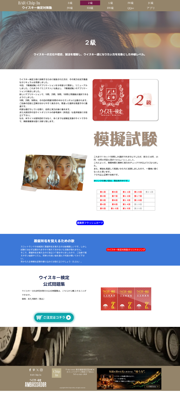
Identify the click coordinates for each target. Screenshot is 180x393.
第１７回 (138, 196)
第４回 (103, 204)
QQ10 (131, 8)
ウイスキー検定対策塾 (37, 7)
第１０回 (114, 208)
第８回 (115, 200)
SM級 (90, 8)
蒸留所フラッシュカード (90, 222)
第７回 (115, 196)
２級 (90, 2)
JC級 (151, 2)
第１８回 (138, 200)
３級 (69, 2)
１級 (110, 2)
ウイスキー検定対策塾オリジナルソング (126, 250)
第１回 (103, 192)
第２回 (103, 196)
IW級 (131, 2)
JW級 (70, 8)
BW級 (110, 8)
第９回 (115, 204)
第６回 (115, 192)
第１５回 (126, 208)
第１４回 (126, 204)
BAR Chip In (29, 2)
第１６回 (138, 192)
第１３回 (126, 200)
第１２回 (126, 196)
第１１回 (126, 192)
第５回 (103, 208)
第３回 (103, 200)
